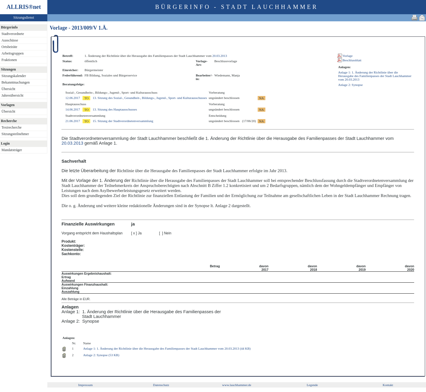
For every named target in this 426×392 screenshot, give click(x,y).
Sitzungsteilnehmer (15, 134)
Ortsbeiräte (9, 47)
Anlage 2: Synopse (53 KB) (101, 355)
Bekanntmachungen (15, 82)
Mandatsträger (11, 150)
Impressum (85, 385)
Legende (312, 385)
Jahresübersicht (12, 95)
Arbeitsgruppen (12, 53)
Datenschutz (161, 385)
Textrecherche (11, 127)
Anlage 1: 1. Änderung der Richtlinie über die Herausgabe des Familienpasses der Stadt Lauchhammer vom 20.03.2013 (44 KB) (167, 348)
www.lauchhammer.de (236, 385)
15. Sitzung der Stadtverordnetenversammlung (123, 121)
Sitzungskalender (13, 76)
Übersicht (8, 89)
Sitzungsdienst (23, 17)
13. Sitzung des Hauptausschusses (115, 109)
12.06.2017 (72, 98)
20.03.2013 (219, 55)
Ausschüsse (9, 40)
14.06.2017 (72, 109)
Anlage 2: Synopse (350, 85)
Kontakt (388, 385)
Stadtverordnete (12, 34)
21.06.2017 (72, 121)
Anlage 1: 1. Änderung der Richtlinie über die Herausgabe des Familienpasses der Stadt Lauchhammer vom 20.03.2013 (375, 76)
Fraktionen (9, 60)
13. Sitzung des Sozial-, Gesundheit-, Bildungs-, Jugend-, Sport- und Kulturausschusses (150, 98)
